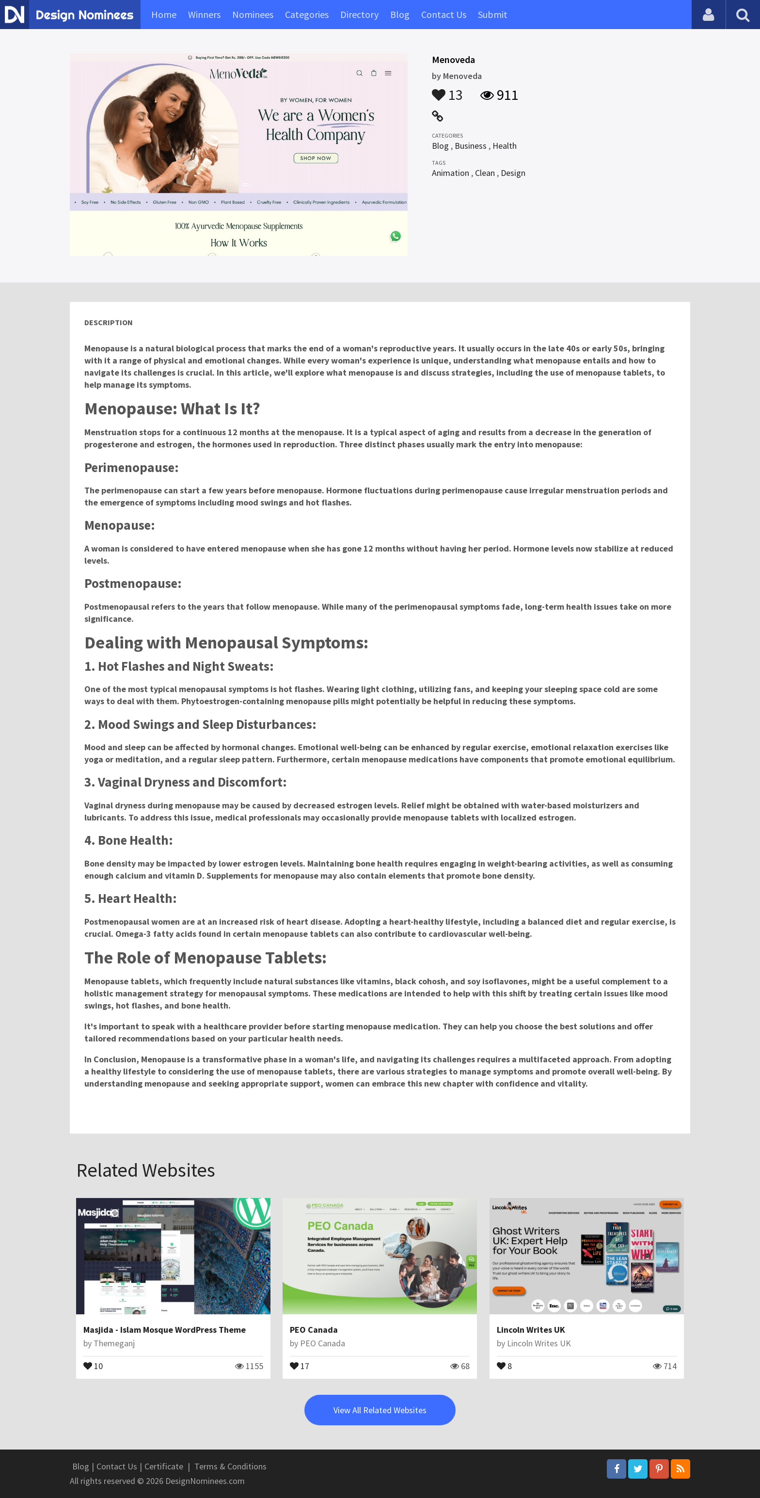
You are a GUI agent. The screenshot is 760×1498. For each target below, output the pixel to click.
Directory (359, 14)
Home (163, 14)
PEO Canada (314, 1329)
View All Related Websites (380, 1410)
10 (93, 1365)
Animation (450, 172)
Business (471, 145)
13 (447, 90)
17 (299, 1365)
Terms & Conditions (230, 1466)
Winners (204, 14)
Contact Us (443, 14)
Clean (485, 172)
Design (513, 172)
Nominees (252, 14)
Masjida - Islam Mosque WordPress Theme (164, 1329)
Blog (400, 14)
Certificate (163, 1466)
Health (504, 145)
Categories (307, 14)
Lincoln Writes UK (531, 1329)
